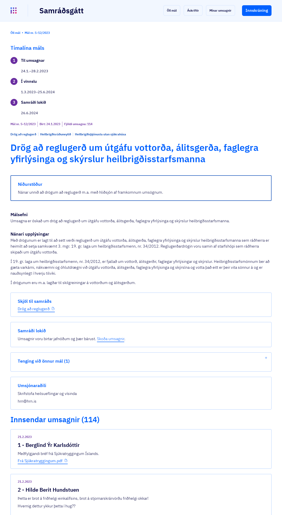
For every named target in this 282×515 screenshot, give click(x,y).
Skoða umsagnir (231, 72)
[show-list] (266, 91)
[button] (171, 10)
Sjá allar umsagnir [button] (97, 459)
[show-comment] (196, 350)
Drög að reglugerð (34, 148)
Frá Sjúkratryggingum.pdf (106, 329)
